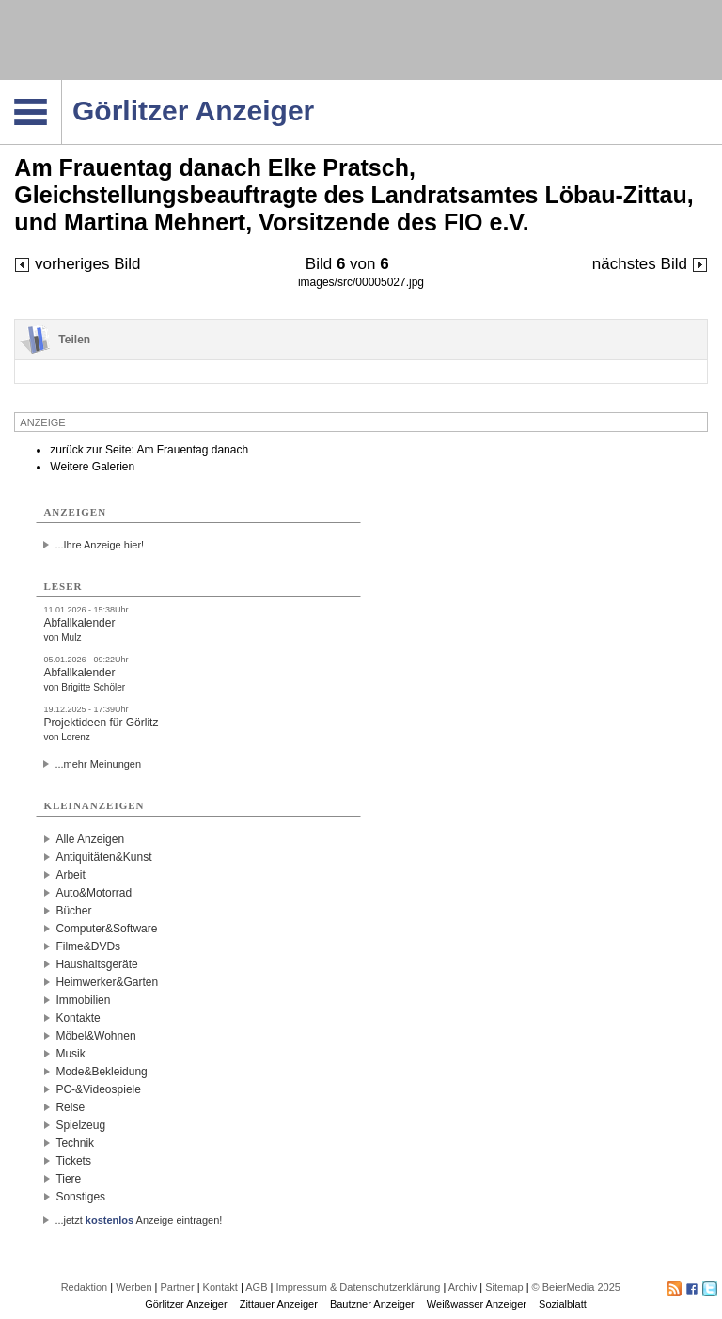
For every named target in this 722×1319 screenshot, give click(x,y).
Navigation (61, 85)
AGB (256, 1287)
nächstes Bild (650, 264)
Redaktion (84, 1287)
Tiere (68, 1179)
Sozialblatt (563, 1304)
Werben (133, 1287)
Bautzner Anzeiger (372, 1304)
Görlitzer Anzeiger (186, 1304)
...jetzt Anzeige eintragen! (138, 1220)
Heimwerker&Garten (106, 982)
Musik (70, 1053)
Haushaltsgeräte (96, 964)
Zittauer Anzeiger (279, 1304)
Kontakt (220, 1287)
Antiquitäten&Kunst (103, 857)
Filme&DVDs (87, 946)
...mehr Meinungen (98, 764)
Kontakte (77, 1018)
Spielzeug (80, 1125)
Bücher (73, 910)
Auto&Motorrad (93, 893)
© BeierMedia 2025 (576, 1287)
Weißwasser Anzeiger (476, 1304)
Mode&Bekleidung (101, 1071)
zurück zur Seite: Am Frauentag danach (149, 449)
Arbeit (70, 875)
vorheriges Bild (77, 264)
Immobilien (82, 1000)
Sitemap (504, 1287)
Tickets (73, 1161)
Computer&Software (106, 928)
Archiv (463, 1287)
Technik (74, 1143)
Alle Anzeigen (89, 839)
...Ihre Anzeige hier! (99, 544)
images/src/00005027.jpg (361, 282)
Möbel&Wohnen (95, 1036)
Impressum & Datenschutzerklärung (357, 1287)
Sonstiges (80, 1196)
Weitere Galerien (92, 466)
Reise (70, 1107)
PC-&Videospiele (98, 1089)
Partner (178, 1287)
